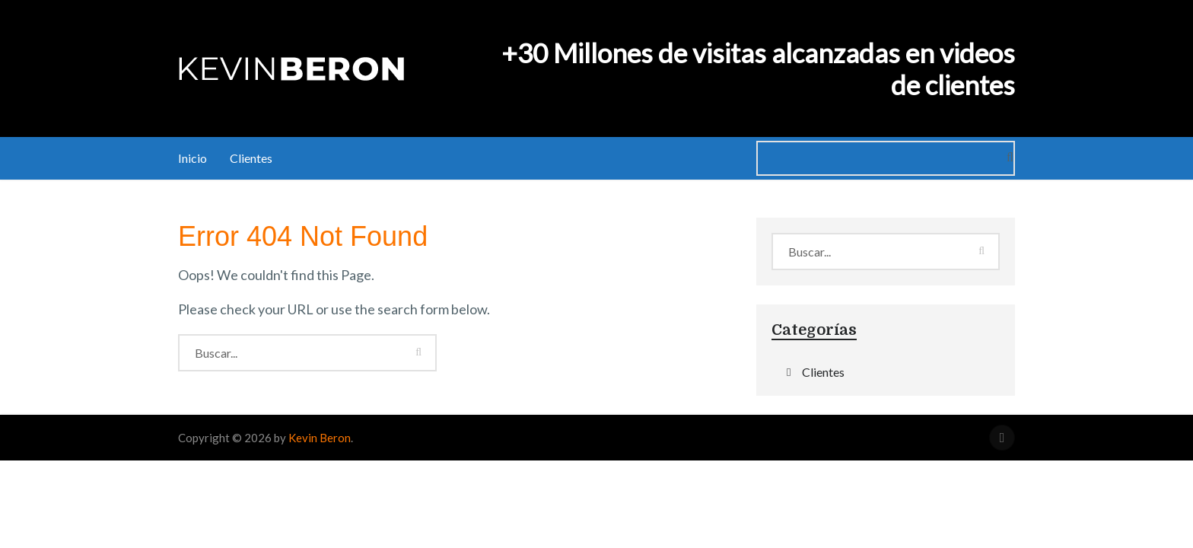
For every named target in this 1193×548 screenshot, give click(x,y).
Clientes (251, 158)
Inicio (192, 158)
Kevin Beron (319, 437)
